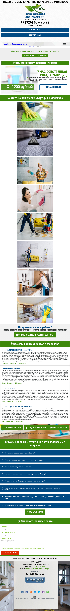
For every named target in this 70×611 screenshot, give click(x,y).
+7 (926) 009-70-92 (35, 22)
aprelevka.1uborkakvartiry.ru (15, 44)
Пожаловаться (58, 427)
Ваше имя (4, 525)
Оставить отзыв (12, 427)
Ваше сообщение (6, 537)
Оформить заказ (35, 35)
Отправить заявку (10, 552)
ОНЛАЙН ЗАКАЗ (53, 86)
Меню (65, 43)
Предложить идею (36, 427)
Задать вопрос (42, 55)
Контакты (39, 557)
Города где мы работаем (50, 557)
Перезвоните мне (35, 30)
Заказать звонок (28, 55)
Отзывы (32, 557)
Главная (15, 557)
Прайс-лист (21, 557)
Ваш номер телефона (8, 531)
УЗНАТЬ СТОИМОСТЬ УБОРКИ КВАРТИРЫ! (35, 335)
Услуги (28, 557)
